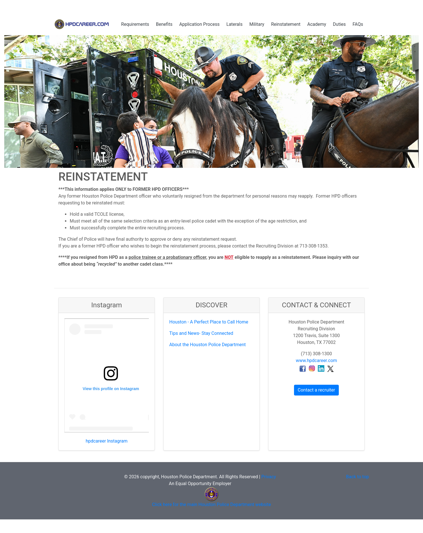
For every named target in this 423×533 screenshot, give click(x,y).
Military (256, 24)
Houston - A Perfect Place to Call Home (208, 322)
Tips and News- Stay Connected (201, 333)
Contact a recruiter (316, 390)
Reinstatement (286, 24)
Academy (316, 24)
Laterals (234, 24)
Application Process (199, 24)
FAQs (358, 24)
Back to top (357, 476)
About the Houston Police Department (207, 344)
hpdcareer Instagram (107, 441)
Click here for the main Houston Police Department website (211, 504)
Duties (339, 24)
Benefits (164, 24)
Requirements (135, 24)
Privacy (268, 476)
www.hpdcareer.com (316, 360)
